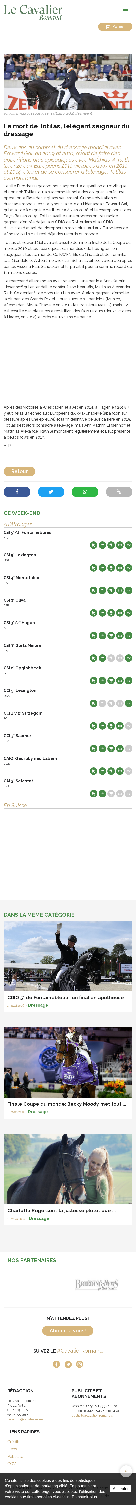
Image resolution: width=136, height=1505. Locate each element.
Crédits (13, 1442)
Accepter (121, 1489)
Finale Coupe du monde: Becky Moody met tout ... (66, 1104)
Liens (12, 1449)
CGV (11, 1464)
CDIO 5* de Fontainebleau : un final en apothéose (65, 997)
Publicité (15, 1456)
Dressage (38, 1005)
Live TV (128, 545)
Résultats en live (120, 545)
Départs (102, 545)
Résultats (111, 545)
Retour (19, 471)
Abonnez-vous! (68, 1331)
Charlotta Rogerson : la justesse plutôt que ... (61, 1210)
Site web (93, 545)
